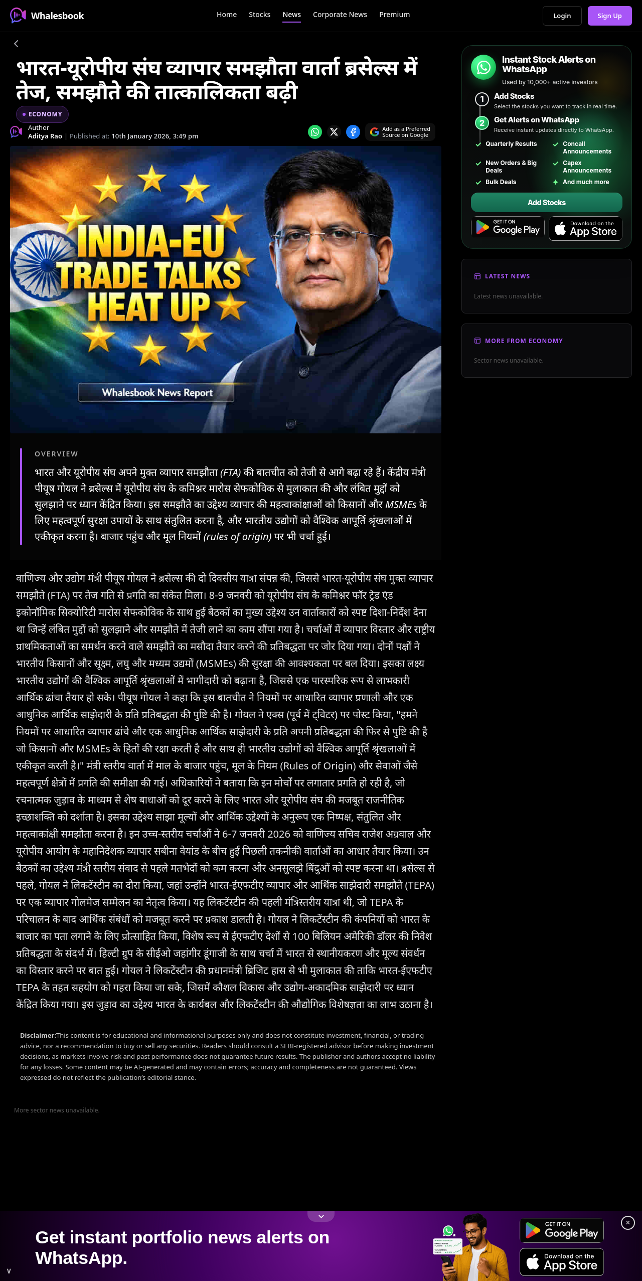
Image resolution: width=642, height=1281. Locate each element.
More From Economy (524, 341)
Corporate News (340, 14)
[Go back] (16, 45)
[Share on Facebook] (353, 132)
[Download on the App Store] (585, 228)
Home (227, 14)
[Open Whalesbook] (321, 1246)
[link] (321, 1246)
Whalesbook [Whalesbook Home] (47, 16)
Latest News (507, 276)
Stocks (259, 14)
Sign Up (610, 15)
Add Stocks (547, 202)
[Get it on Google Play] (508, 228)
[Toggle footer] (321, 1216)
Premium (394, 14)
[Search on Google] (400, 132)
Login (562, 15)
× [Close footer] (627, 1222)
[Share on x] (334, 132)
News (291, 14)
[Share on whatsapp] (315, 132)
